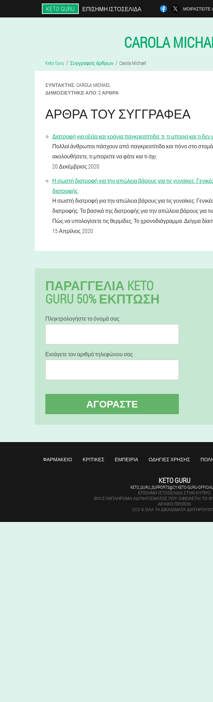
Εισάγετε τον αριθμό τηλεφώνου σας (89, 354)
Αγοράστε (112, 403)
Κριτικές (93, 459)
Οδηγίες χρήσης (169, 459)
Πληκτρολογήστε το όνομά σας (82, 318)
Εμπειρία (126, 459)
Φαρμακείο (57, 459)
